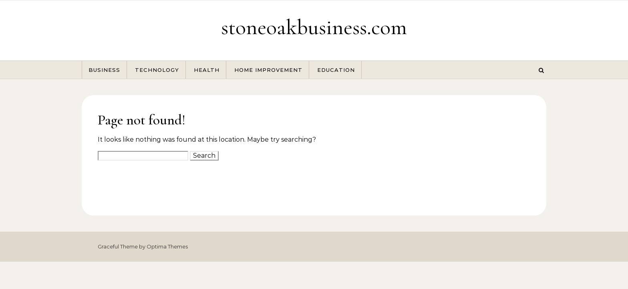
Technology (157, 70)
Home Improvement (268, 70)
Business (104, 70)
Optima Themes (167, 246)
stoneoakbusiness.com (314, 27)
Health (206, 70)
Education (336, 70)
